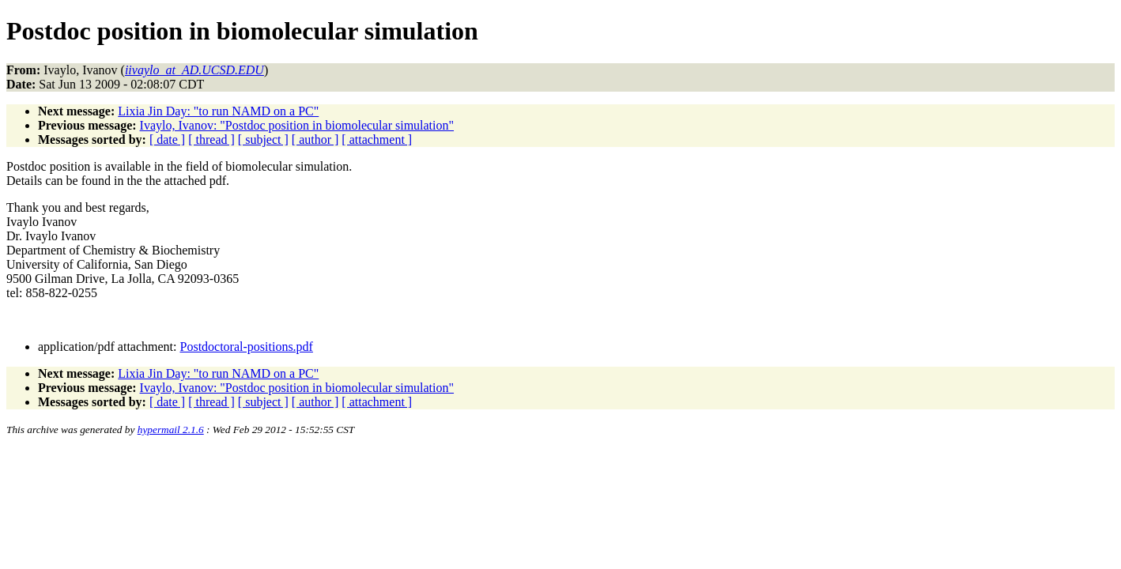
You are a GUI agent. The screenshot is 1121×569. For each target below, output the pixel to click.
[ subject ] (263, 139)
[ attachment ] (377, 139)
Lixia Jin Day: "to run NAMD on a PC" (218, 111)
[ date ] (167, 139)
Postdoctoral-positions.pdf (246, 346)
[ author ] (315, 139)
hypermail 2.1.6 (171, 429)
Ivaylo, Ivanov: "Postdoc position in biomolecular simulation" (297, 125)
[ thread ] (211, 139)
